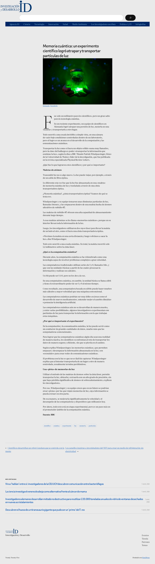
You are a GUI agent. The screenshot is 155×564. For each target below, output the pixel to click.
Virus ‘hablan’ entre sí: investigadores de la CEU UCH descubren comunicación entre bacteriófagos (54, 483)
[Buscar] (130, 18)
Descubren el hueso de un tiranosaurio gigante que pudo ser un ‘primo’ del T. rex (45, 509)
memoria (82, 426)
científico (47, 426)
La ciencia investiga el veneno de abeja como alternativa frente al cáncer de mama (46, 491)
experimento (66, 426)
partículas (92, 426)
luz (75, 426)
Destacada (46, 106)
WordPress (146, 557)
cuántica (56, 426)
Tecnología (53, 106)
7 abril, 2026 (146, 484)
